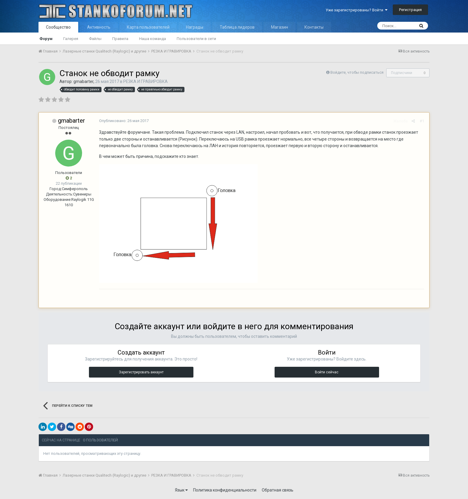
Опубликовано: (123, 120)
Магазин (279, 27)
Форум (46, 38)
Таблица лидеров (237, 27)
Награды (194, 27)
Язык (181, 490)
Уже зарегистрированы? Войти (356, 10)
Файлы (95, 38)
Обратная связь (277, 490)
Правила (120, 38)
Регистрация (410, 9)
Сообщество (58, 27)
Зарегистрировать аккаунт (141, 372)
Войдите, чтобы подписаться (357, 72)
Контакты (314, 27)
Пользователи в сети (196, 38)
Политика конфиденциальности (224, 490)
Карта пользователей (148, 27)
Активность (98, 27)
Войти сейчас (326, 372)
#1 (422, 121)
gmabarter (83, 81)
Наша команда (152, 38)
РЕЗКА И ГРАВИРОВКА (145, 81)
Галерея (70, 38)
